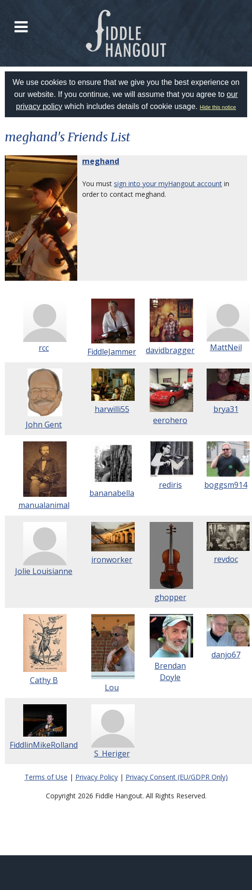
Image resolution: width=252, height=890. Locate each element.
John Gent (44, 424)
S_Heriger (112, 753)
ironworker (111, 559)
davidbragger (170, 350)
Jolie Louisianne (43, 571)
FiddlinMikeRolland (44, 744)
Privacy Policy (96, 776)
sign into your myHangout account (168, 183)
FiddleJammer (111, 351)
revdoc (226, 559)
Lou (112, 687)
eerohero (170, 420)
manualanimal (44, 505)
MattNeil (226, 347)
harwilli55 (112, 409)
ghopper (170, 597)
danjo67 (225, 654)
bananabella (111, 493)
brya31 (225, 409)
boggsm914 (225, 484)
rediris (170, 484)
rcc (44, 347)
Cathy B (44, 680)
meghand (100, 161)
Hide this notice (218, 107)
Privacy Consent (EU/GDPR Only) (177, 776)
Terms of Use (46, 776)
